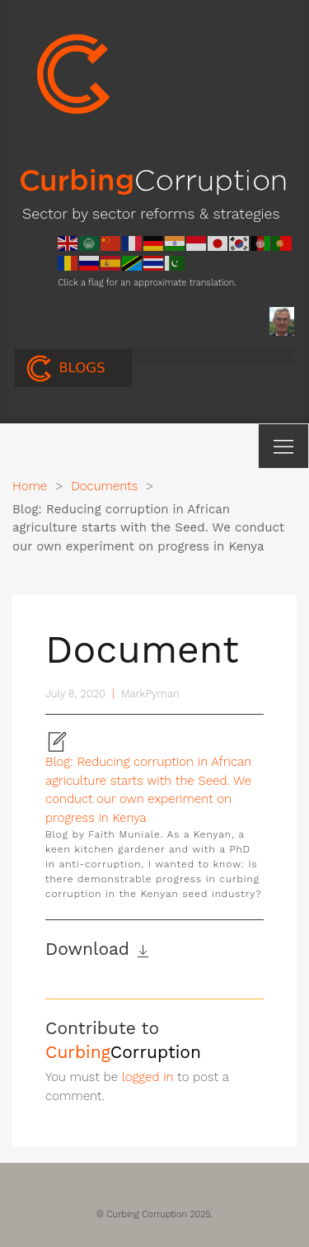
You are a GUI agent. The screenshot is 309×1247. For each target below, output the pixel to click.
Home (29, 486)
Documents (104, 486)
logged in (148, 1077)
